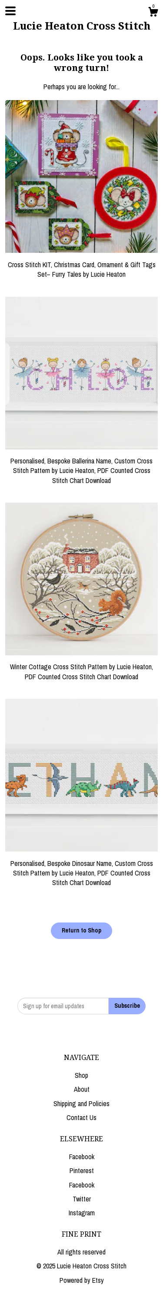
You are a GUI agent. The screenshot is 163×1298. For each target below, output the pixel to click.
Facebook (81, 1156)
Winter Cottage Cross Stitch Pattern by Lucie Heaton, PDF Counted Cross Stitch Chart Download (81, 666)
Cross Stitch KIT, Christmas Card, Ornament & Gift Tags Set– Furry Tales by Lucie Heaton (81, 264)
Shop (81, 1075)
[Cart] (153, 13)
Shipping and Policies (81, 1103)
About (82, 1089)
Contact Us (81, 1117)
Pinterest (82, 1170)
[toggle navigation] (10, 11)
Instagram (82, 1213)
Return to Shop (81, 930)
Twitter (82, 1199)
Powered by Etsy (82, 1280)
